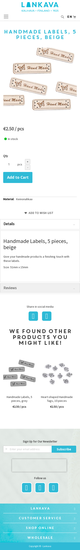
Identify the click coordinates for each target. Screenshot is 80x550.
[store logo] (40, 7)
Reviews (10, 287)
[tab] (40, 224)
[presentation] (39, 465)
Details (9, 223)
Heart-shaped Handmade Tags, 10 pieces (57, 399)
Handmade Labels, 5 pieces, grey (19, 399)
